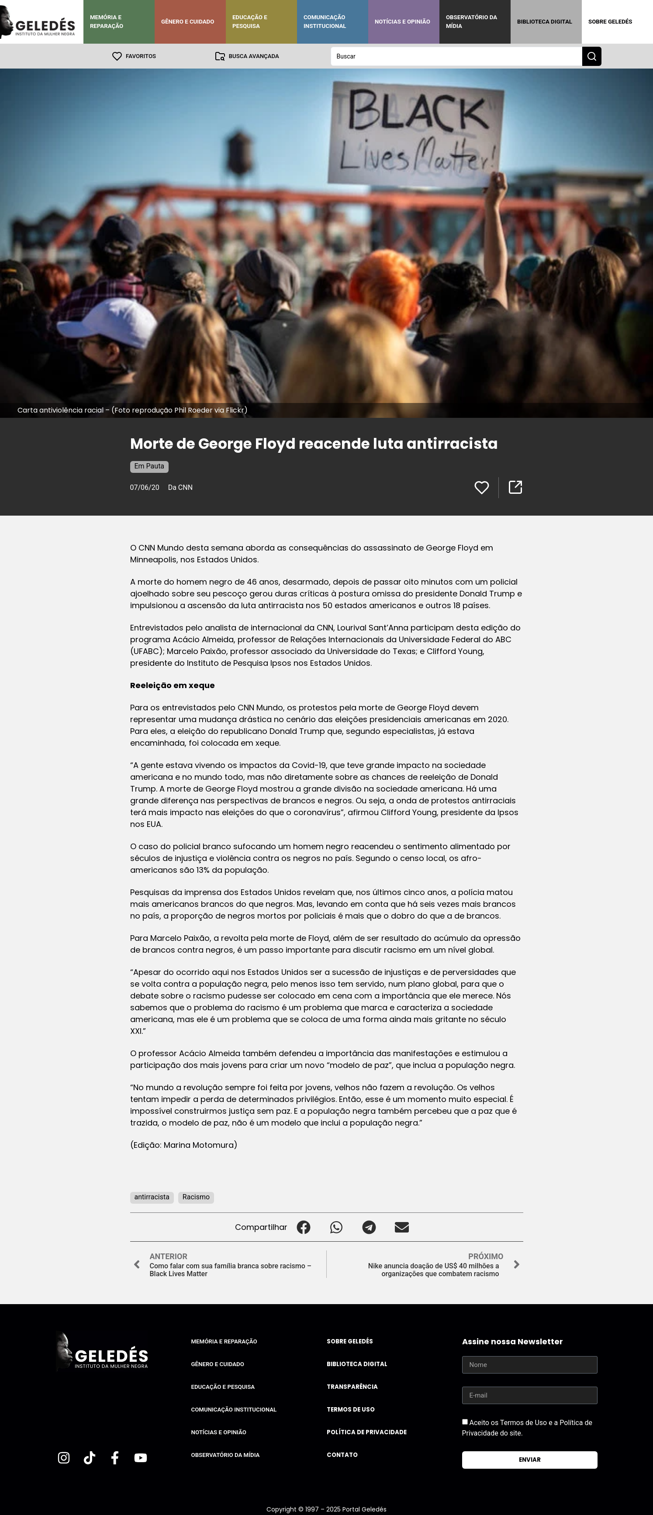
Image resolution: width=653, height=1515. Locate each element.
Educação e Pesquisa (249, 21)
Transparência (352, 1386)
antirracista (152, 1196)
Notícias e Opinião (402, 21)
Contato (342, 1454)
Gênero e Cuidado (187, 21)
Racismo (196, 1196)
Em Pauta (150, 465)
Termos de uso (351, 1409)
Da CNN (180, 487)
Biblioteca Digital (544, 21)
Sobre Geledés (610, 21)
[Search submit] (591, 55)
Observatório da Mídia (471, 21)
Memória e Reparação (106, 21)
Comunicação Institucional (325, 21)
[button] (303, 1226)
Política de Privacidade (367, 1432)
